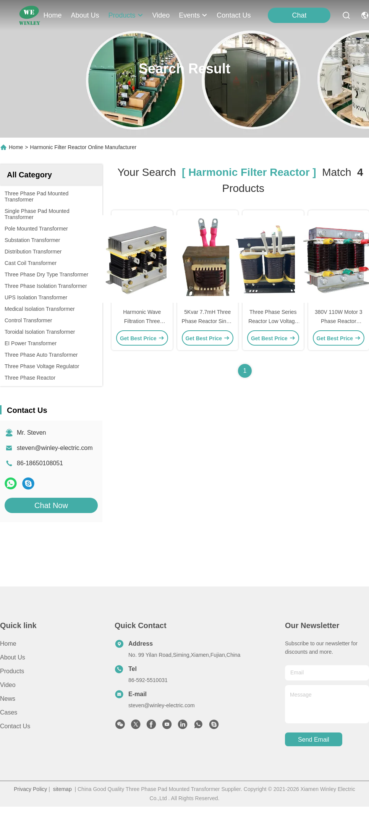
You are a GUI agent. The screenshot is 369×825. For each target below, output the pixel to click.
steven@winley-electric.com (55, 448)
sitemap (62, 789)
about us (85, 15)
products (125, 15)
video (161, 15)
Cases (8, 712)
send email (313, 739)
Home (53, 15)
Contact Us (15, 726)
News (7, 698)
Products (12, 671)
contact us (234, 15)
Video (8, 685)
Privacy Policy (30, 789)
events (193, 15)
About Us (12, 657)
